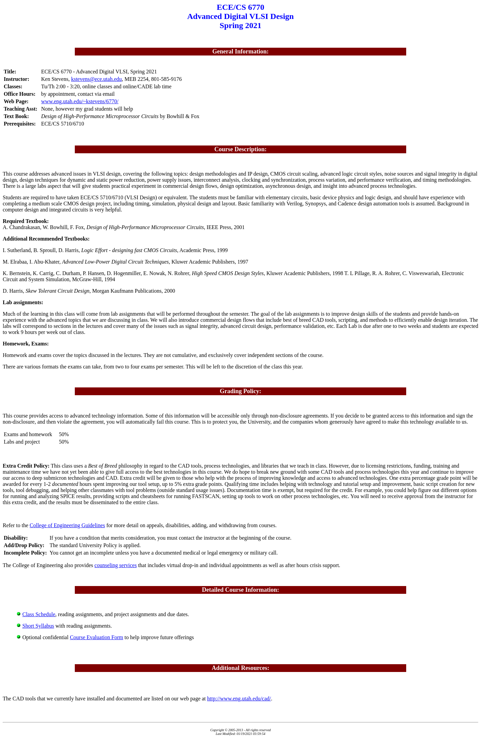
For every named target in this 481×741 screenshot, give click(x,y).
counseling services (115, 565)
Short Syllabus (38, 626)
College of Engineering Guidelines (67, 525)
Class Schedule (38, 614)
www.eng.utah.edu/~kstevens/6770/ (79, 101)
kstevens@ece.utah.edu (96, 79)
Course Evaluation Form (96, 637)
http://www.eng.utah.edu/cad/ (239, 698)
